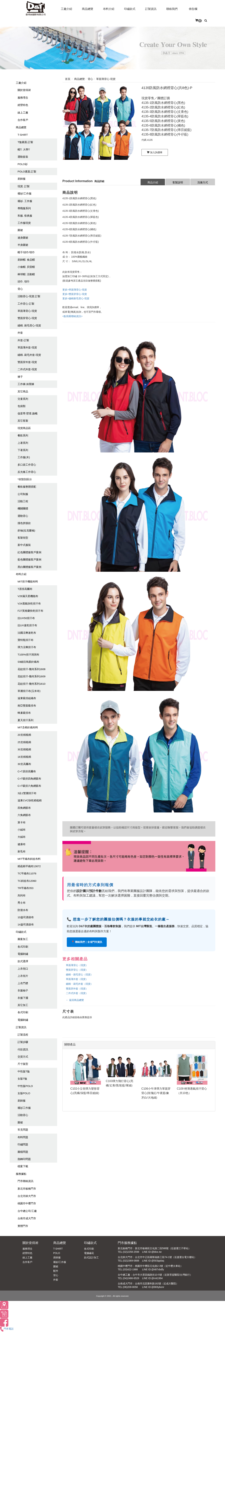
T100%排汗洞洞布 (28, 654)
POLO (56, 1253)
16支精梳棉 (24, 756)
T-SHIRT (23, 134)
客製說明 (177, 182)
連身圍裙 (23, 237)
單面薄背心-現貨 (27, 310)
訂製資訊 (21, 1027)
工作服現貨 (24, 222)
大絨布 (21, 836)
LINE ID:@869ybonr (153, 1287)
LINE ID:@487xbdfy (153, 1269)
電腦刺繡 (23, 953)
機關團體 (23, 508)
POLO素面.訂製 (27, 171)
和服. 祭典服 (25, 215)
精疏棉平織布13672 (29, 866)
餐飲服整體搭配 (27, 486)
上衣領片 (23, 975)
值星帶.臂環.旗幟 (27, 413)
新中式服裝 (24, 544)
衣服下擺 (23, 997)
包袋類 (21, 406)
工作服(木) (24, 457)
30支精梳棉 (24, 749)
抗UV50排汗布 (26, 618)
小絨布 (21, 829)
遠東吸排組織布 (27, 698)
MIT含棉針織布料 (28, 727)
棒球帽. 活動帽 (26, 274)
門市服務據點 (127, 1243)
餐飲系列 (23, 435)
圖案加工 (23, 939)
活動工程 (23, 501)
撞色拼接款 (24, 523)
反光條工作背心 (27, 471)
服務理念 (23, 97)
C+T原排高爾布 (27, 771)
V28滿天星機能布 (28, 596)
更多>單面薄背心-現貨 (74, 289)
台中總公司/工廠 (27, 1210)
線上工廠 (23, 112)
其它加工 (23, 1005)
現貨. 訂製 (24, 186)
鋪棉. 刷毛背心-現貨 (29, 325)
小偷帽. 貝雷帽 (26, 266)
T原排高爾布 (25, 588)
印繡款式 (21, 931)
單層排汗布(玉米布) (29, 690)
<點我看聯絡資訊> (72, 316)
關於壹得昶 (24, 90)
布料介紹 (21, 574)
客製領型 (23, 537)
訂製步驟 (23, 1042)
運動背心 (23, 515)
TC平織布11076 (27, 873)
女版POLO (24, 1093)
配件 (55, 1270)
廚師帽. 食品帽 (26, 259)
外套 (20, 332)
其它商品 (23, 391)
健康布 (21, 844)
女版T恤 (22, 1078)
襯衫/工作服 (24, 193)
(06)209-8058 (130, 1287)
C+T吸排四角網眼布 (29, 778)
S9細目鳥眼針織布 (28, 661)
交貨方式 (23, 1056)
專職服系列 (24, 208)
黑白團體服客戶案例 (29, 566)
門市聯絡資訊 (25, 1181)
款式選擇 (23, 961)
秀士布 (21, 902)
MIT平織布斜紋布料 (29, 858)
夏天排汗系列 (25, 720)
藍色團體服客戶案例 (29, 559)
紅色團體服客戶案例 (29, 552)
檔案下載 (23, 1166)
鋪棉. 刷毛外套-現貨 (29, 354)
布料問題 (23, 1137)
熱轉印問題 (24, 1159)
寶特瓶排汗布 (25, 639)
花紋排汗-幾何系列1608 (31, 669)
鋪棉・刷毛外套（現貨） (79, 983)
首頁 (67, 78)
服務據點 (21, 1173)
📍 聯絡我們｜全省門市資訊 (86, 942)
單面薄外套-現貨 (27, 347)
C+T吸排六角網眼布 (29, 785)
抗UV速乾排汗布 (27, 625)
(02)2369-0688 (131, 1260)
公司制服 (23, 494)
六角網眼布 (24, 815)
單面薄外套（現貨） (77, 979)
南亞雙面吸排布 (27, 705)
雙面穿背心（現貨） (77, 969)
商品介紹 (152, 182)
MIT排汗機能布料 (28, 581)
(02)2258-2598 (131, 1251)
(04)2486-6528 (131, 1278)
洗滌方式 (202, 182)
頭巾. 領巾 (24, 281)
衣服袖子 (23, 990)
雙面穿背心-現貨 (27, 318)
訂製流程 (23, 1034)
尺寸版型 (23, 1063)
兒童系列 (23, 398)
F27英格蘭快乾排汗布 (30, 610)
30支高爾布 (24, 763)
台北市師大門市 (27, 1195)
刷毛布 (21, 851)
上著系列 (23, 442)
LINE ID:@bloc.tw (152, 1251)
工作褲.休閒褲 (26, 384)
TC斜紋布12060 (27, 880)
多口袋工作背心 (27, 464)
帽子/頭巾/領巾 (26, 252)
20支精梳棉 (24, 734)
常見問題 (23, 1129)
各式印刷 (23, 946)
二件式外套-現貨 (27, 369)
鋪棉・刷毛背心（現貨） (79, 974)
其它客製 (23, 420)
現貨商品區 (24, 428)
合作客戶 (23, 119)
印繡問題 (23, 1144)
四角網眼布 (24, 807)
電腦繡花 (89, 1253)
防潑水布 (23, 910)
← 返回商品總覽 (75, 1000)
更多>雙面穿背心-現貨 (74, 294)
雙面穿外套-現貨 (27, 362)
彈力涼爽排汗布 (27, 647)
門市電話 (7, 1328)
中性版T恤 (24, 1071)
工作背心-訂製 (26, 303)
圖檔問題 (23, 1151)
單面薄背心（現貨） (77, 965)
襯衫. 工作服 (25, 201)
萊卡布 (21, 822)
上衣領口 (23, 968)
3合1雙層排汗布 (27, 793)
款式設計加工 (91, 1257)
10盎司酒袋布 (26, 917)
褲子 (20, 376)
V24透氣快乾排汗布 (29, 603)
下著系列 (23, 450)
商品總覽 (21, 127)
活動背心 (23, 1115)
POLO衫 (23, 164)
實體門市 (23, 1225)
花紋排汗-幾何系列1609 (31, 676)
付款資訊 (23, 1049)
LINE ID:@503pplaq (153, 1260)
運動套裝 (23, 156)
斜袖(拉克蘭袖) (26, 530)
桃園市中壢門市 (27, 1203)
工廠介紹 (21, 82)
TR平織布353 (25, 888)
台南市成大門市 (27, 1218)
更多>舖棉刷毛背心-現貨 (75, 298)
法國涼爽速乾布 (27, 632)
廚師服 (21, 178)
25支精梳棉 (24, 742)
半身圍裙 (23, 244)
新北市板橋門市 (27, 1188)
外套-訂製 (23, 340)
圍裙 (20, 230)
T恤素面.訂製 (25, 142)
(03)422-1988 (130, 1269)
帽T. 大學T (24, 149)
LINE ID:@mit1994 (152, 1278)
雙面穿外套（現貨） (77, 988)
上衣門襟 (23, 983)
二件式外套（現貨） (77, 993)
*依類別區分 (25, 479)
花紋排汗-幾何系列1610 (31, 683)
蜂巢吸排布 (24, 712)
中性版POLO (25, 1085)
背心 (20, 288)
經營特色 (23, 104)
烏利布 (21, 895)
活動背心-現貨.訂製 (29, 296)
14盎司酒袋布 (26, 924)
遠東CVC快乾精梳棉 (30, 800)
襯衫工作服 (24, 1107)
